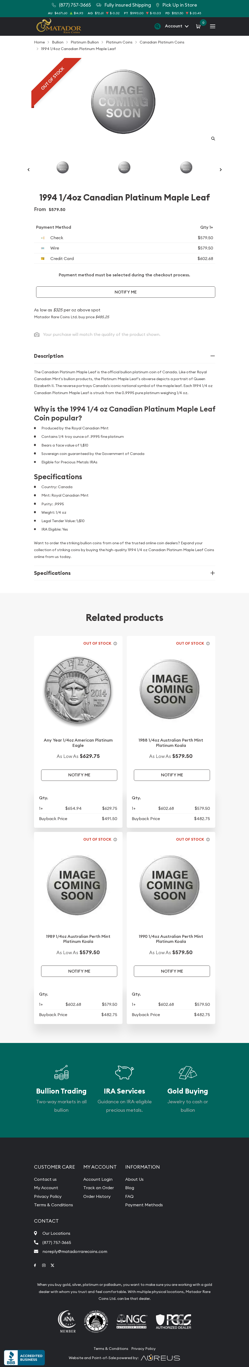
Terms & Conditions (53, 1204)
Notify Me (126, 292)
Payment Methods (144, 1204)
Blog (129, 1187)
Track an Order (98, 1187)
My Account (46, 1187)
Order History (97, 1196)
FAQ (129, 1196)
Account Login (98, 1179)
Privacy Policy (48, 1196)
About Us (134, 1179)
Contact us (45, 1179)
